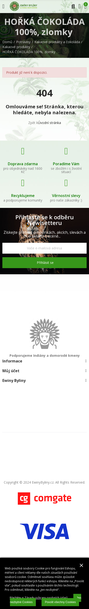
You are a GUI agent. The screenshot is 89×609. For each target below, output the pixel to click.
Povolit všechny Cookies (60, 602)
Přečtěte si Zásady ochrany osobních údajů (39, 598)
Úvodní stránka (49, 122)
